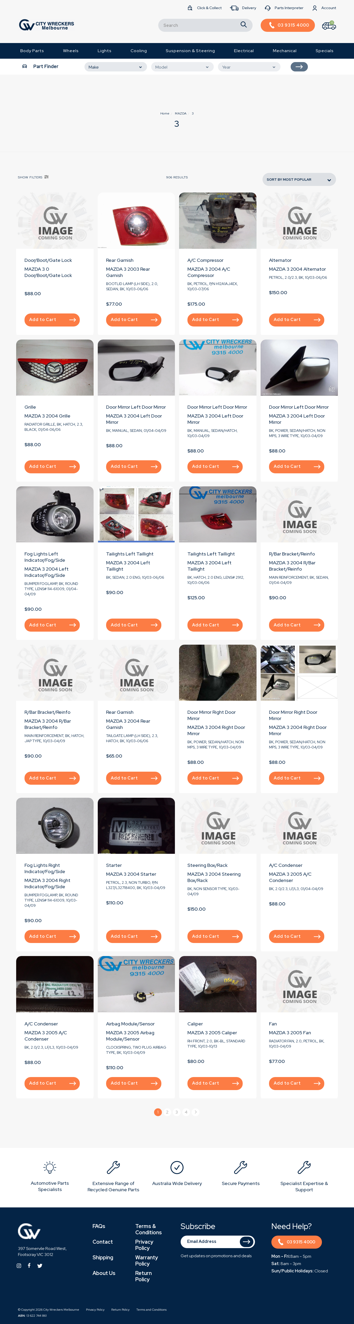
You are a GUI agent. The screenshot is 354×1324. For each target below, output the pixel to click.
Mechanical (285, 50)
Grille (30, 407)
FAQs (99, 1226)
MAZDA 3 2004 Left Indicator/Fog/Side (47, 572)
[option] (50, 1177)
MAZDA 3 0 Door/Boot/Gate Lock (48, 272)
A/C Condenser (285, 865)
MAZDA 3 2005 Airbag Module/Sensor (130, 1036)
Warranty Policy (146, 1260)
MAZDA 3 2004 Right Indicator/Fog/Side (47, 883)
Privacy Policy (144, 1245)
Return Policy (143, 1276)
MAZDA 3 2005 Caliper (212, 1033)
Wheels (71, 50)
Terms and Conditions (151, 1310)
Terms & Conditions (148, 1229)
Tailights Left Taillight (130, 554)
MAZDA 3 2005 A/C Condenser (290, 877)
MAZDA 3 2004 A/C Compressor (208, 272)
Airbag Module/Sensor (130, 1024)
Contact (103, 1241)
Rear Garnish (119, 260)
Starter (114, 865)
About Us (104, 1273)
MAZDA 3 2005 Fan (290, 1033)
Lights (105, 50)
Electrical (244, 50)
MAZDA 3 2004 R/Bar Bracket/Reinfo (292, 566)
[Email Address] (218, 1242)
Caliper (195, 1024)
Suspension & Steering (190, 50)
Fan (273, 1024)
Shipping (103, 1257)
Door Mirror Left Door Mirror (136, 407)
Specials (325, 50)
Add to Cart (52, 319)
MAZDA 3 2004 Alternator (297, 269)
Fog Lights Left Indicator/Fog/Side (45, 557)
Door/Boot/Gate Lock (48, 260)
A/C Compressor (205, 260)
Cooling (139, 50)
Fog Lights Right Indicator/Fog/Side (45, 868)
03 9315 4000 (296, 1243)
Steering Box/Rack (207, 865)
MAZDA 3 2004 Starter (131, 874)
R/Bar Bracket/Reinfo (292, 554)
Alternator (280, 260)
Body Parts (32, 50)
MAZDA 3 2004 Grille (47, 416)
